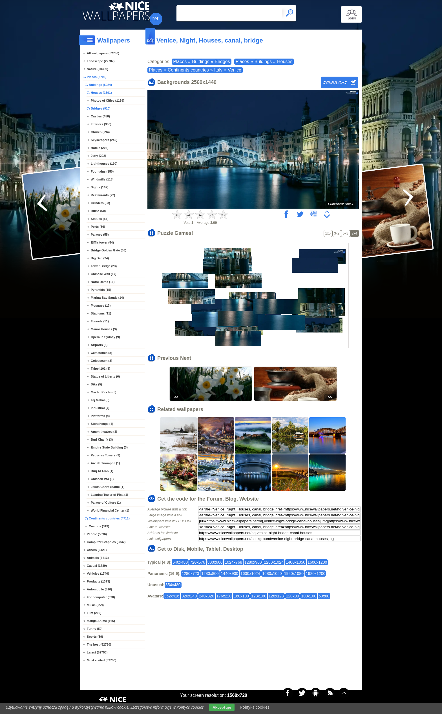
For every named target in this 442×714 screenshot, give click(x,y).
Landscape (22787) (100, 61)
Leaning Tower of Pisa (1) (109, 494)
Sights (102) (99, 187)
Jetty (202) (98, 155)
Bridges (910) (101, 108)
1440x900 (229, 573)
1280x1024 (274, 562)
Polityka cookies (254, 707)
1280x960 (253, 562)
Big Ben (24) (100, 258)
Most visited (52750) (101, 660)
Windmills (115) (102, 179)
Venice (234, 70)
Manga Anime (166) (101, 620)
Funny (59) (95, 628)
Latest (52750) (97, 652)
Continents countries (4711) (109, 518)
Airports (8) (99, 345)
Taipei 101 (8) (100, 368)
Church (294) (100, 132)
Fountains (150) (102, 171)
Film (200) (94, 613)
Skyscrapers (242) (104, 140)
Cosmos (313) (99, 526)
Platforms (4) (100, 416)
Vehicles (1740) (98, 573)
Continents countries (188, 70)
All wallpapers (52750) (103, 53)
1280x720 (190, 573)
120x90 (292, 596)
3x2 (336, 233)
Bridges (222, 61)
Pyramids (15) (101, 289)
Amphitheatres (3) (104, 431)
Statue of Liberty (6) (105, 376)
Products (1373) (98, 581)
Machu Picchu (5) (103, 392)
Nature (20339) (97, 69)
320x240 (189, 596)
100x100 (308, 596)
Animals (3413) (98, 557)
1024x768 (233, 562)
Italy (218, 70)
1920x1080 (294, 573)
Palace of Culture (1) (106, 502)
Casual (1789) (97, 565)
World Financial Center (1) (110, 510)
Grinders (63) (100, 203)
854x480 (173, 585)
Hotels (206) (99, 148)
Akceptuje (222, 707)
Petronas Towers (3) (105, 455)
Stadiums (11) (101, 313)
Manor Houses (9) (104, 329)
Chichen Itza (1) (102, 479)
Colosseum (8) (101, 360)
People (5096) (97, 534)
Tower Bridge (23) (104, 266)
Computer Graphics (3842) (106, 542)
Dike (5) (96, 384)
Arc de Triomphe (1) (105, 463)
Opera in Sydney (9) (105, 337)
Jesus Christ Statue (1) (107, 486)
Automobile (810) (99, 589)
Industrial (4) (100, 408)
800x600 (215, 562)
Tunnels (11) (100, 321)
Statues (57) (99, 218)
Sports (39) (95, 636)
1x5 (328, 233)
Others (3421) (97, 550)
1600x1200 (317, 562)
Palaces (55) (100, 234)
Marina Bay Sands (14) (107, 297)
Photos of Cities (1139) (107, 100)
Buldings (200, 61)
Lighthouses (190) (104, 163)
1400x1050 (295, 562)
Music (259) (95, 605)
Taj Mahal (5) (100, 400)
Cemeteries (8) (101, 352)
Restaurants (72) (103, 195)
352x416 (172, 596)
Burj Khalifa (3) (102, 439)
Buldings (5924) (100, 84)
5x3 (345, 233)
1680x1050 (272, 573)
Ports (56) (98, 226)
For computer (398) (101, 597)
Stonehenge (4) (102, 423)
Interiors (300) (101, 124)
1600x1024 (250, 573)
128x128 (276, 596)
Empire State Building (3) (109, 447)
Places (180, 61)
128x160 (258, 596)
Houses (284, 61)
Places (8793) (97, 77)
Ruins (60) (98, 211)
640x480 (180, 562)
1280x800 (210, 573)
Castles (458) (100, 116)
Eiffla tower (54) (102, 242)
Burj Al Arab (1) (102, 471)
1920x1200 (315, 573)
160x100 (241, 596)
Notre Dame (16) (102, 282)
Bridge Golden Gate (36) (108, 250)
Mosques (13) (101, 305)
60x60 (324, 596)
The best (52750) (99, 644)
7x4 (354, 233)
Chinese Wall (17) (103, 274)
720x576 (197, 562)
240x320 (206, 596)
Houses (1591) (101, 92)
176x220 (224, 596)
